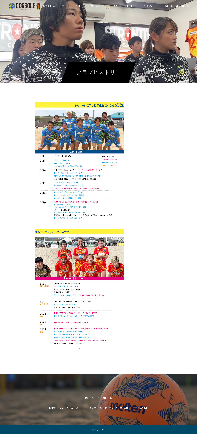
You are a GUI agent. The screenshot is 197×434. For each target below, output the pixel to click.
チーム (65, 6)
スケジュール (97, 6)
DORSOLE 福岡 (49, 6)
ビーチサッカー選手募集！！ (123, 6)
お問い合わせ (149, 6)
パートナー (79, 6)
